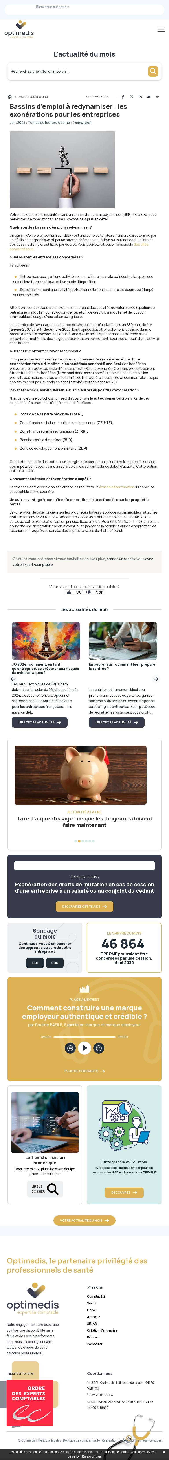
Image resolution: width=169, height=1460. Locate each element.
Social (91, 1303)
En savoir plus (91, 1456)
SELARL (93, 1324)
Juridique (93, 1317)
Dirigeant (93, 1337)
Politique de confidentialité (81, 1440)
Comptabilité (96, 1296)
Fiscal (91, 1310)
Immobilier (94, 1344)
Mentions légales (49, 1440)
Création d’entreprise (102, 1330)
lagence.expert (152, 1440)
